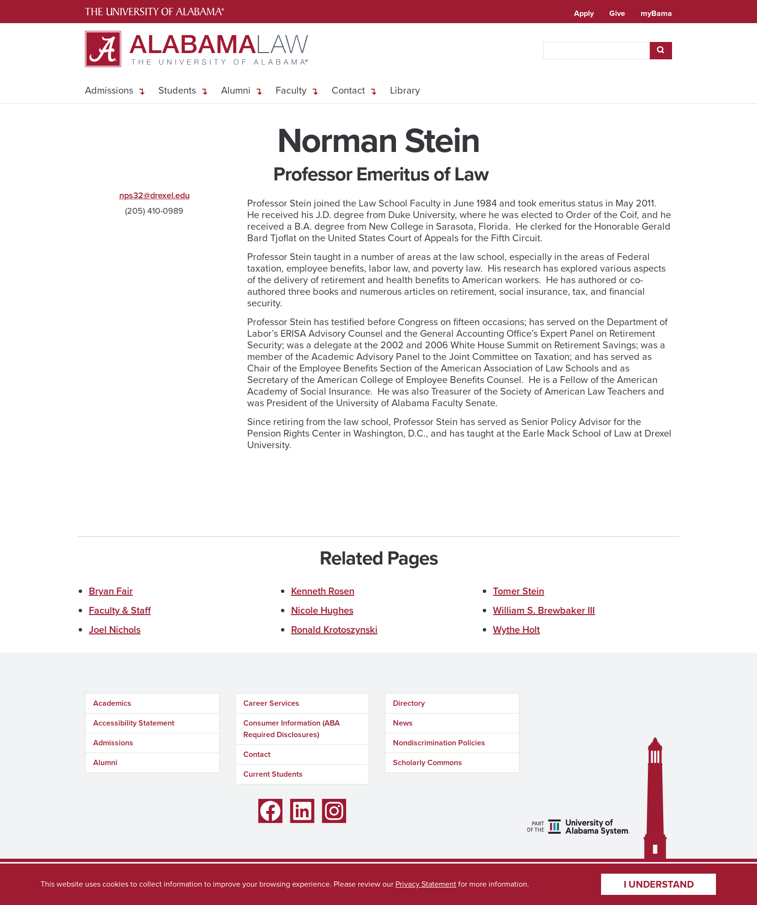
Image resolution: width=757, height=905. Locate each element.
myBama (656, 13)
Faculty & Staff (120, 610)
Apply (584, 13)
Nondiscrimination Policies (439, 742)
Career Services (271, 703)
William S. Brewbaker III (544, 610)
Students (177, 90)
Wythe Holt (516, 629)
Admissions (109, 90)
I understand (659, 884)
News (403, 722)
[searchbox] (596, 50)
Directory (409, 703)
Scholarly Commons (427, 762)
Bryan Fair (111, 591)
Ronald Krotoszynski (334, 629)
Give (617, 13)
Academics (112, 703)
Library (405, 90)
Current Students (273, 774)
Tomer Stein (518, 591)
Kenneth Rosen (322, 591)
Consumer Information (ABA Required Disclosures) (291, 728)
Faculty (291, 90)
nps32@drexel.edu (154, 195)
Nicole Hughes (322, 610)
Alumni (236, 90)
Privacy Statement (425, 884)
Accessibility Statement (133, 722)
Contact (348, 90)
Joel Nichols (114, 629)
